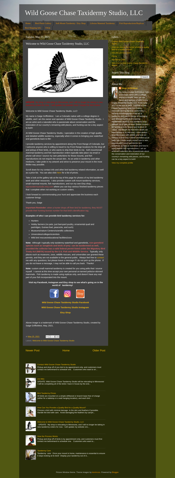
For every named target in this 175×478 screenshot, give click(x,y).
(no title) (40, 379)
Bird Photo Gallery (43, 23)
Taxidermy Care (44, 451)
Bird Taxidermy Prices (46, 393)
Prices (114, 56)
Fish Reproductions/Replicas (131, 23)
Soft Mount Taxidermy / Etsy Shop (71, 23)
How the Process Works (47, 436)
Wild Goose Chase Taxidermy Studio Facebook (65, 302)
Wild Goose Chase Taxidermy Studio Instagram (65, 307)
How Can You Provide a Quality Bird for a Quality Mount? (61, 408)
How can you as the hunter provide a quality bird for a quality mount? (130, 48)
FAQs (47, 28)
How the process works (122, 53)
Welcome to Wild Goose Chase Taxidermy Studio (53, 341)
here (59, 173)
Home (28, 23)
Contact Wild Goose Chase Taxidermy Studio (56, 364)
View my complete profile (122, 163)
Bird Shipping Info (33, 28)
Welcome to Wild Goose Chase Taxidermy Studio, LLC (60, 422)
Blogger (115, 472)
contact (100, 257)
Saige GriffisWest (130, 88)
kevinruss (96, 472)
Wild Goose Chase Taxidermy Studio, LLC (84, 12)
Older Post (99, 350)
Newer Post (33, 350)
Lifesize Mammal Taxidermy (102, 23)
